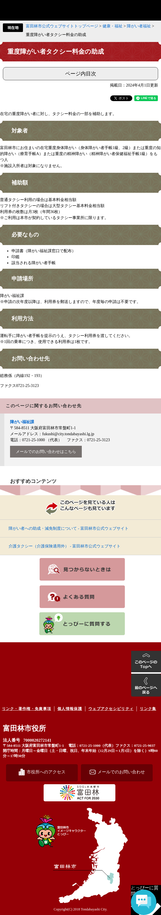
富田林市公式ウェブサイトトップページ (62, 26)
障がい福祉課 (22, 422)
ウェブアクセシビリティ (110, 709)
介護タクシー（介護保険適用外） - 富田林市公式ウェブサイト (65, 546)
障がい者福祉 (139, 26)
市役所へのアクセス (46, 771)
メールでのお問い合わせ (121, 771)
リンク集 (148, 709)
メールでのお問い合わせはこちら (46, 452)
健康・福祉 (112, 26)
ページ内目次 (80, 74)
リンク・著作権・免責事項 (26, 709)
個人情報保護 (69, 709)
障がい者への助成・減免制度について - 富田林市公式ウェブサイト (69, 528)
